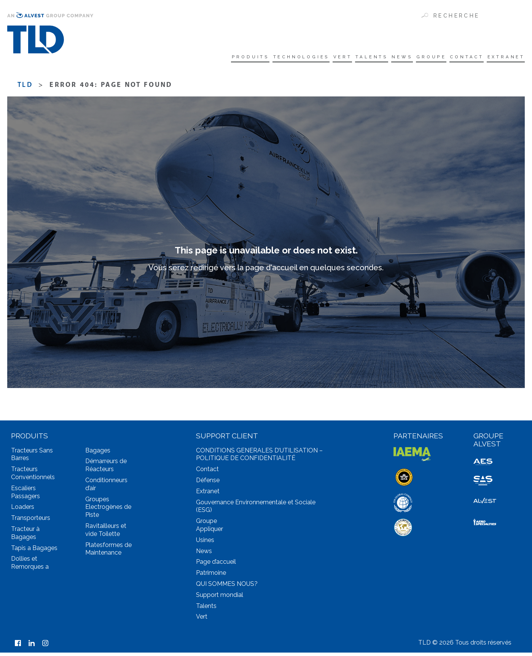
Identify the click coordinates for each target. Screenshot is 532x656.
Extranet (504, 58)
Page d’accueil (216, 565)
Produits (186, 58)
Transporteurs (30, 521)
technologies (247, 58)
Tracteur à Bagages (25, 536)
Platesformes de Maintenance (108, 552)
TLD (25, 88)
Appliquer (209, 532)
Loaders (22, 510)
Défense (208, 483)
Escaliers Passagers (25, 495)
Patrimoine (211, 576)
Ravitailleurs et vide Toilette (105, 533)
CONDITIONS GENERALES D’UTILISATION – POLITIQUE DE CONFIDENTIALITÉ (259, 457)
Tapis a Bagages (34, 551)
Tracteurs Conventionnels (33, 476)
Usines (205, 543)
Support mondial (219, 598)
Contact (454, 58)
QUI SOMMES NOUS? (227, 587)
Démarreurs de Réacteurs (106, 468)
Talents (335, 58)
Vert (297, 58)
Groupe (410, 58)
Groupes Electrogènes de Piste (108, 510)
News (373, 58)
